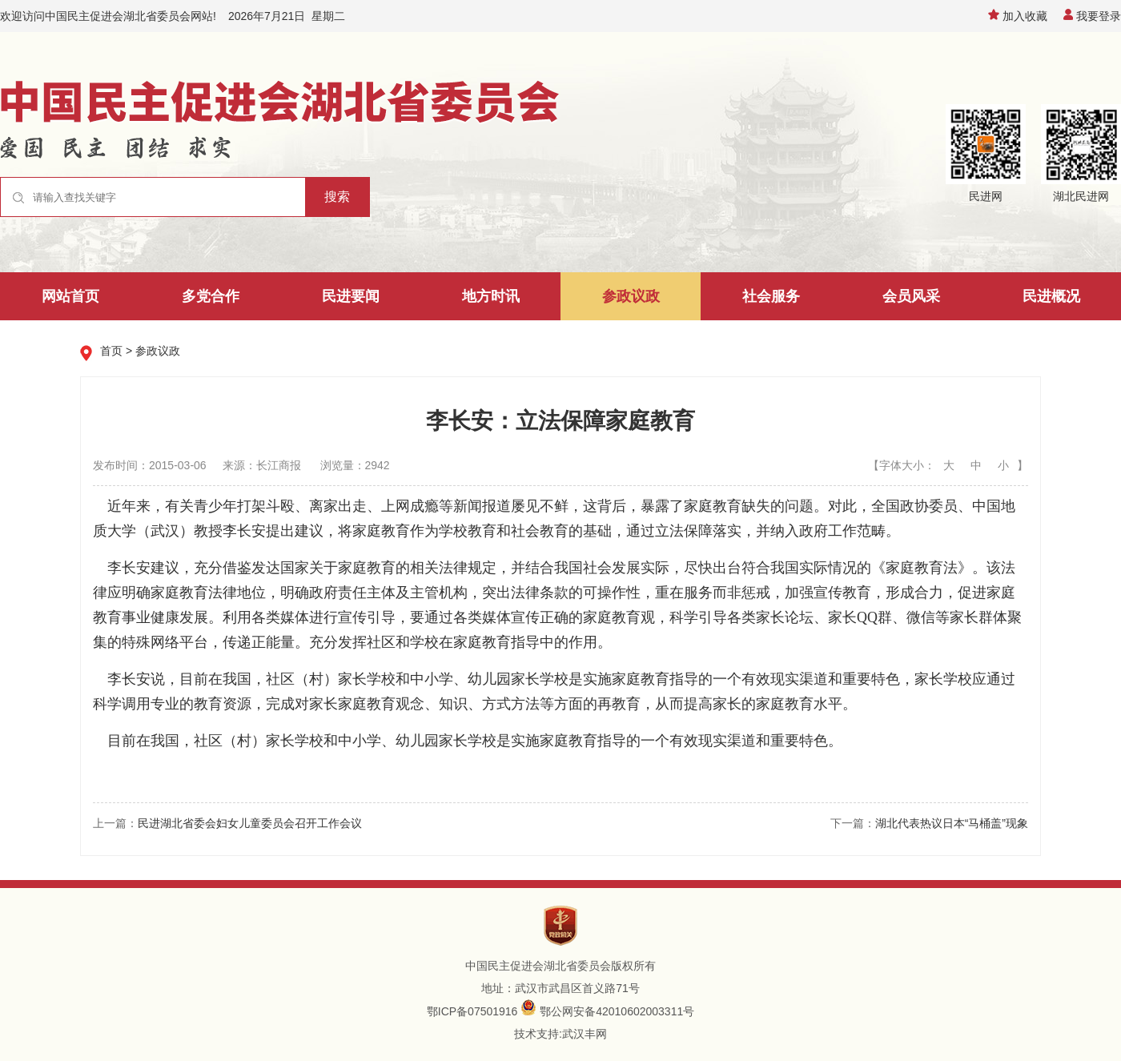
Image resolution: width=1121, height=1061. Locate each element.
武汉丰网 (584, 1033)
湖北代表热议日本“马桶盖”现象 (951, 823)
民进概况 (1051, 296)
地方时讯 (491, 296)
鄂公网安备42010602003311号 (617, 1011)
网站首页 (70, 296)
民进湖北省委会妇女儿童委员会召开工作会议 (250, 823)
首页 (111, 350)
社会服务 (771, 296)
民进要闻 (351, 296)
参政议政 (631, 296)
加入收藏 (1017, 16)
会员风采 (911, 296)
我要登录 (1092, 16)
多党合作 (210, 296)
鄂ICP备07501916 (472, 1011)
